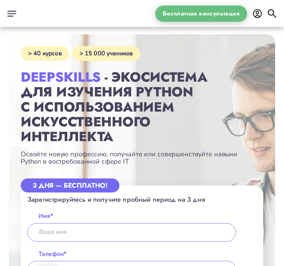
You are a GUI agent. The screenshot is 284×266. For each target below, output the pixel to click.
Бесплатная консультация (201, 13)
